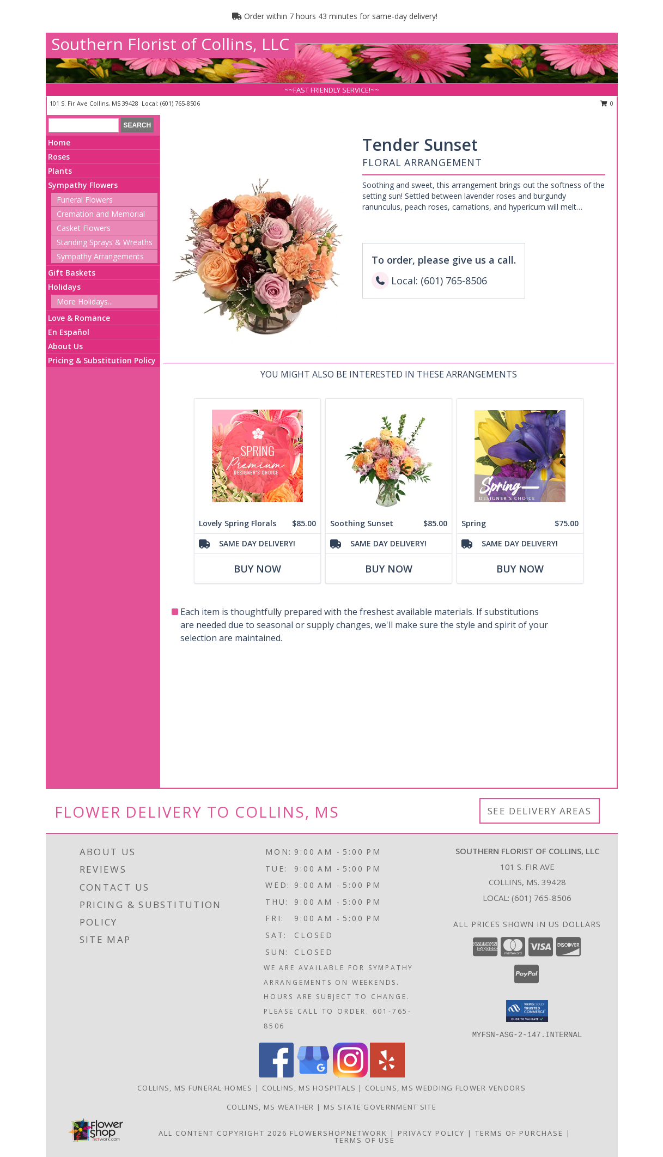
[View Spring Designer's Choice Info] (519, 456)
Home (59, 142)
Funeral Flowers (85, 199)
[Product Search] (83, 125)
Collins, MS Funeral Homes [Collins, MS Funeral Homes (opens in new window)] (195, 1088)
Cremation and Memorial (101, 214)
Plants (60, 171)
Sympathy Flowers (83, 185)
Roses (59, 156)
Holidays (64, 287)
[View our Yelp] (387, 1074)
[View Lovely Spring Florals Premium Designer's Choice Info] (257, 456)
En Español (68, 332)
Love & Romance (79, 318)
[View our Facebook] (276, 1074)
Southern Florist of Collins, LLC (170, 44)
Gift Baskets (71, 272)
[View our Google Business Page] (313, 1074)
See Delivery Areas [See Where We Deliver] (540, 811)
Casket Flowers (84, 228)
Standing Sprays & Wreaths (105, 242)
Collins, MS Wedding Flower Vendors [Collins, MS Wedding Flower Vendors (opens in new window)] (445, 1088)
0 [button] (607, 103)
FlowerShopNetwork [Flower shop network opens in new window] (338, 1133)
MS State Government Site (380, 1107)
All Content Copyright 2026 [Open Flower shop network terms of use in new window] (223, 1133)
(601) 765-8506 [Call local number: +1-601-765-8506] (180, 103)
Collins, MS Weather (270, 1107)
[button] (527, 1011)
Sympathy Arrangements (100, 256)
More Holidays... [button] (85, 301)
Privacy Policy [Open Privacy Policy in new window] (431, 1133)
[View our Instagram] (350, 1074)
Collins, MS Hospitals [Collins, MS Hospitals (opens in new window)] (309, 1088)
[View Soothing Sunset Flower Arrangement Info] (388, 456)
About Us (65, 346)
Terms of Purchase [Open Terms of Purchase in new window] (519, 1133)
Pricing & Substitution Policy (102, 360)
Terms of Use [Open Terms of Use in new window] (364, 1140)
